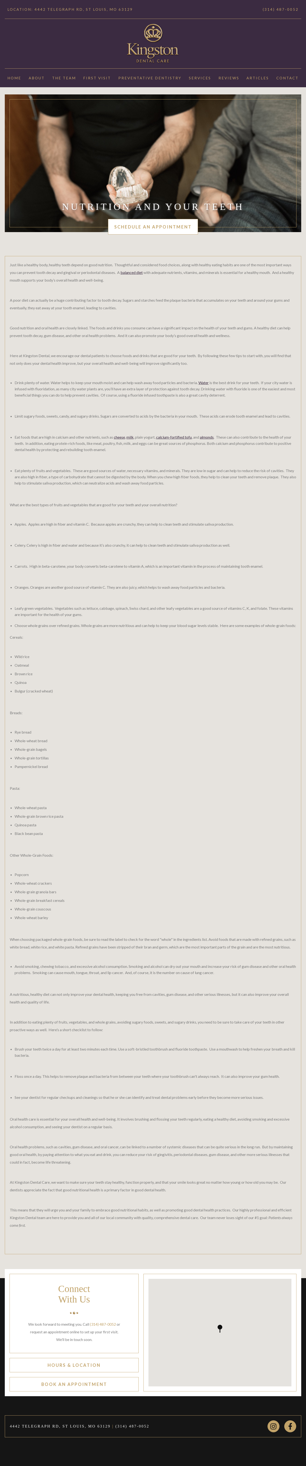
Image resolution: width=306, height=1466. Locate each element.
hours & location (74, 1365)
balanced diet (131, 272)
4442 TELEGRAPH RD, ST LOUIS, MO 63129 (60, 1426)
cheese (119, 437)
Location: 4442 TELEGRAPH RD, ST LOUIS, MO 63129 (70, 9)
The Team (64, 78)
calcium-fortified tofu (174, 437)
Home (14, 78)
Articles (257, 78)
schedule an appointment (153, 226)
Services (200, 78)
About (37, 78)
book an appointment (74, 1384)
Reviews (229, 78)
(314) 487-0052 (281, 9)
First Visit (97, 78)
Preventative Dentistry (149, 78)
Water (203, 382)
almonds (207, 437)
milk (130, 437)
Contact (287, 78)
